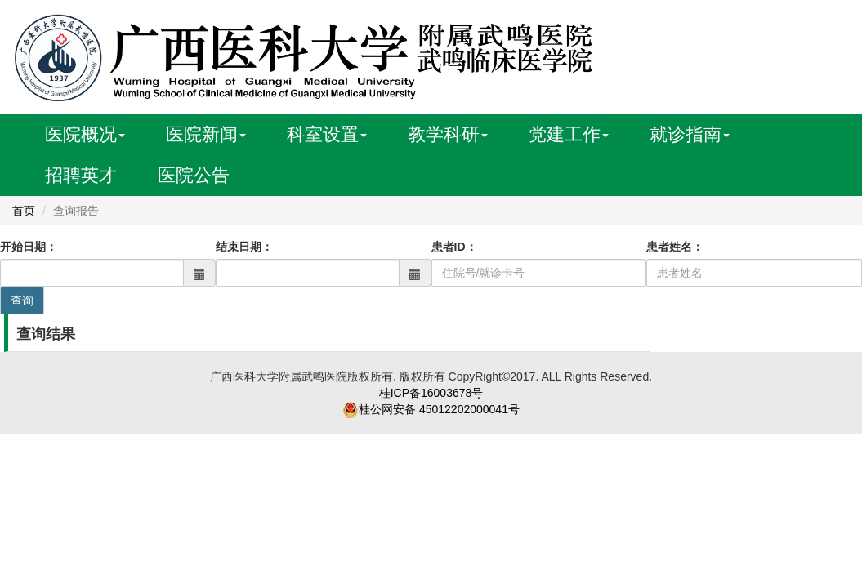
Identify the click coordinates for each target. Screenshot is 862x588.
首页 (23, 210)
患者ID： (454, 246)
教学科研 (448, 134)
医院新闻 (206, 134)
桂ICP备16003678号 (431, 392)
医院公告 (194, 175)
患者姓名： (674, 246)
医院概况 (85, 134)
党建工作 (569, 134)
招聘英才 (81, 175)
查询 (22, 300)
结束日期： (244, 246)
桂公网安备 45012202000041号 (439, 409)
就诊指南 (690, 134)
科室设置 (327, 134)
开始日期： (28, 246)
